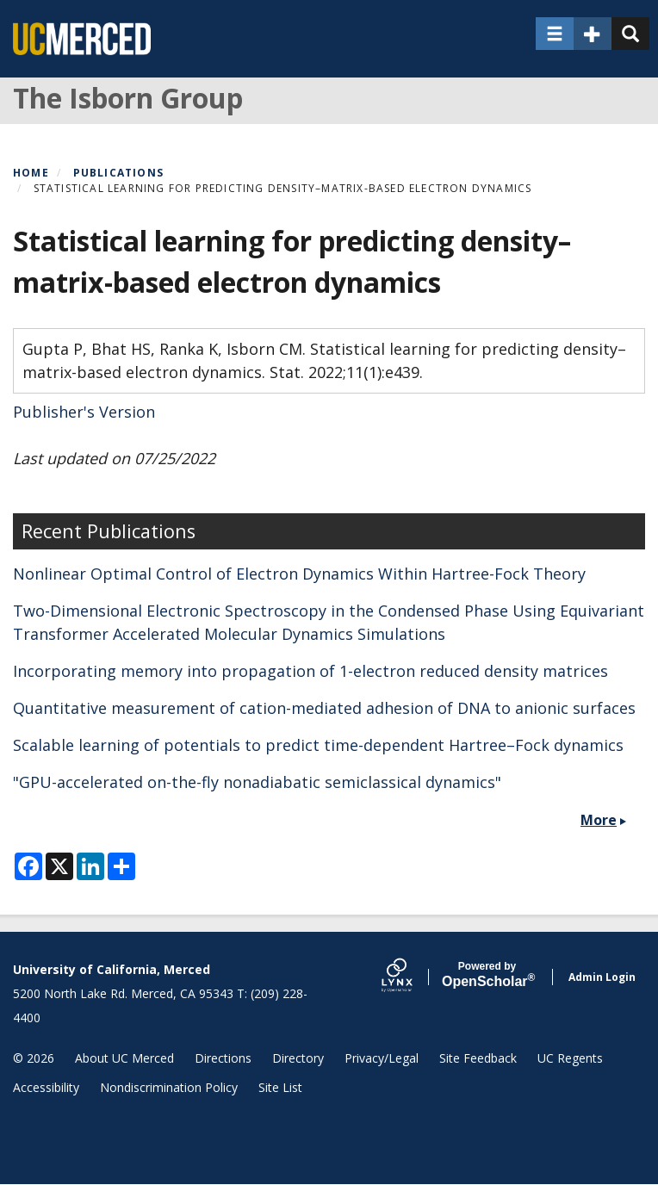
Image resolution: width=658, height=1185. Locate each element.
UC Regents (570, 1058)
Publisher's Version (84, 411)
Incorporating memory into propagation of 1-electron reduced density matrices (310, 671)
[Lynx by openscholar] (412, 977)
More (598, 819)
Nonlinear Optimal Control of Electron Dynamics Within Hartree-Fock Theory (299, 573)
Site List (280, 1087)
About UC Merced (124, 1058)
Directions (223, 1058)
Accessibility (46, 1087)
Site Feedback (478, 1058)
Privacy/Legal (382, 1058)
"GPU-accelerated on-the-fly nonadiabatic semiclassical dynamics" (257, 782)
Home (31, 172)
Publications (118, 172)
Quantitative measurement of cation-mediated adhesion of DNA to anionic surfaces (324, 708)
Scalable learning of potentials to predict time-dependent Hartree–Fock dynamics (318, 745)
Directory (298, 1058)
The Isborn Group (128, 97)
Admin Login (602, 977)
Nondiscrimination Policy (169, 1087)
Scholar (487, 975)
